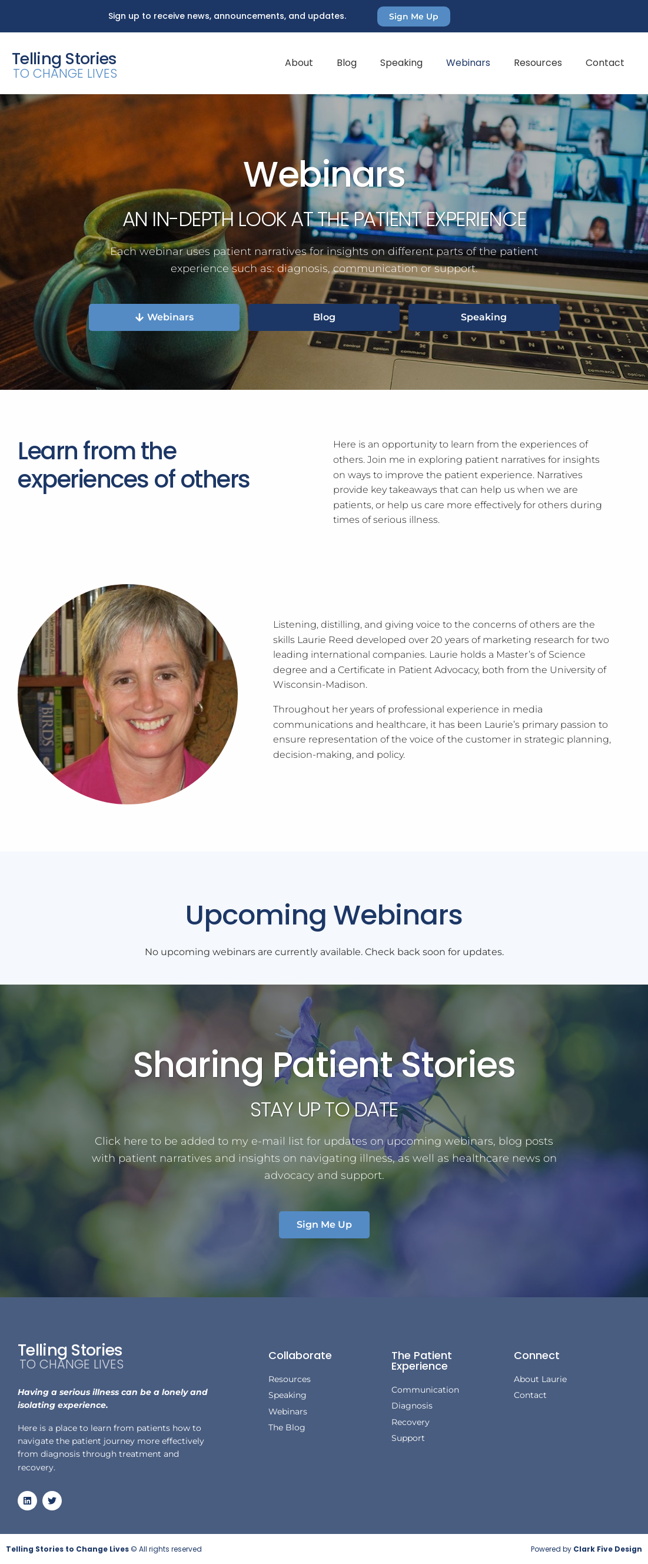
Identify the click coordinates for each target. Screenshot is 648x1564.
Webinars (468, 62)
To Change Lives (65, 73)
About (299, 62)
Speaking (401, 62)
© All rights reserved (104, 1549)
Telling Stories (64, 58)
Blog (347, 62)
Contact (605, 62)
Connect (537, 1355)
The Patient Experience (421, 1360)
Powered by (586, 1549)
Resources (538, 62)
